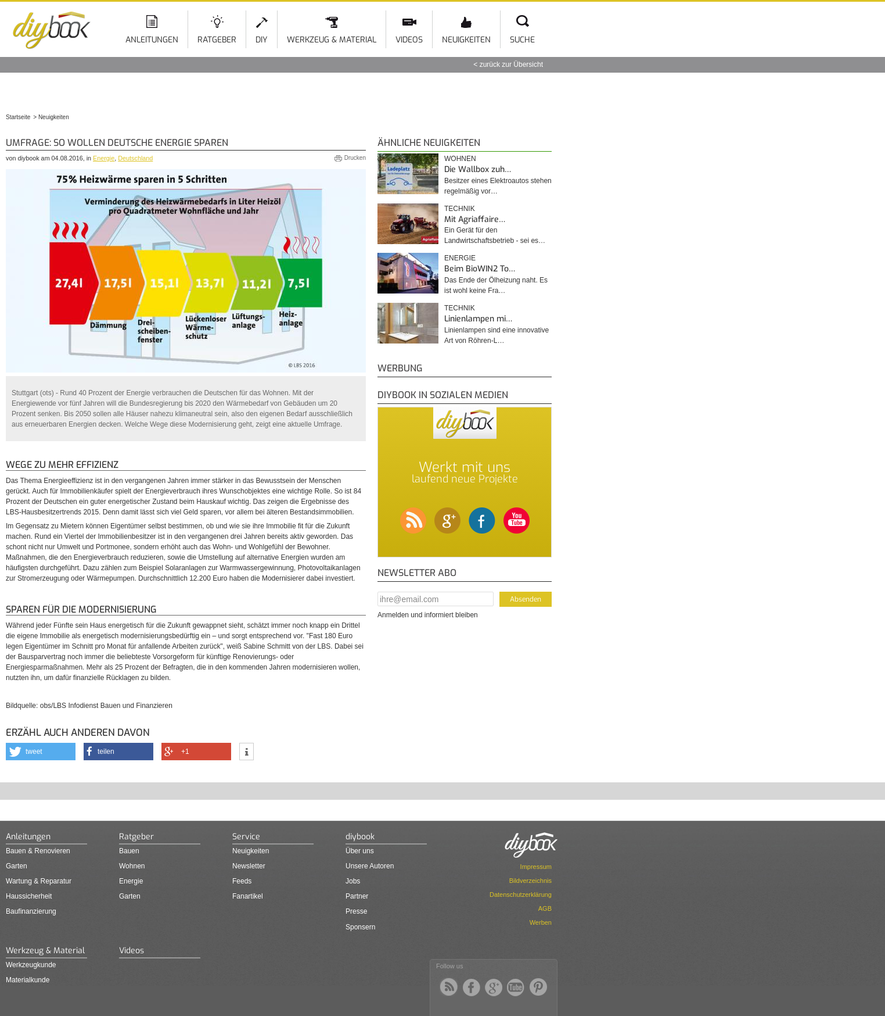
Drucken (355, 158)
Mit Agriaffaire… (474, 219)
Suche (522, 39)
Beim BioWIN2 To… (479, 268)
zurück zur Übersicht (511, 64)
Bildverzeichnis (530, 880)
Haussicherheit (29, 896)
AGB (545, 908)
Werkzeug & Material (331, 39)
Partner (357, 896)
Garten (16, 866)
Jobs (353, 881)
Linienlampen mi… (478, 318)
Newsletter (248, 866)
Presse (356, 911)
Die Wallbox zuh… (477, 169)
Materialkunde (27, 980)
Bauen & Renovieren (38, 851)
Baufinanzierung (31, 911)
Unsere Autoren (370, 866)
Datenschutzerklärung (521, 894)
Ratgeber (216, 39)
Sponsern (360, 927)
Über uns (360, 851)
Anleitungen (151, 39)
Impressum (536, 866)
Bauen (129, 851)
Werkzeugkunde (31, 965)
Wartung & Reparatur (38, 881)
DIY (262, 39)
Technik (459, 209)
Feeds (241, 881)
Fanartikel (247, 896)
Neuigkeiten (466, 39)
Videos (409, 39)
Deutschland (135, 158)
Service (246, 836)
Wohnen (460, 159)
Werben (541, 922)
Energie (103, 158)
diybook (360, 836)
